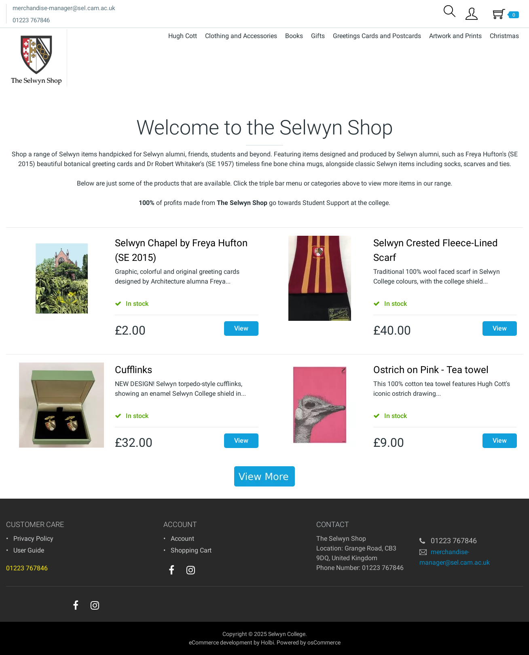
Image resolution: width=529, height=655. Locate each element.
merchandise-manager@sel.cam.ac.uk (64, 8)
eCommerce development (220, 642)
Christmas (504, 36)
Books (294, 36)
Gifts (318, 36)
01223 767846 (31, 20)
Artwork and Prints (455, 36)
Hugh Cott (182, 36)
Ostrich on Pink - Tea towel (431, 370)
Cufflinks (133, 370)
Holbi (267, 642)
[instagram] (190, 569)
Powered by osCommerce (309, 642)
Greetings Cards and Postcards (377, 36)
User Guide (28, 550)
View (241, 328)
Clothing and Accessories (241, 36)
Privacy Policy (33, 538)
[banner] (264, 476)
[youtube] (207, 572)
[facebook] (171, 569)
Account (182, 538)
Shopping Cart (191, 550)
